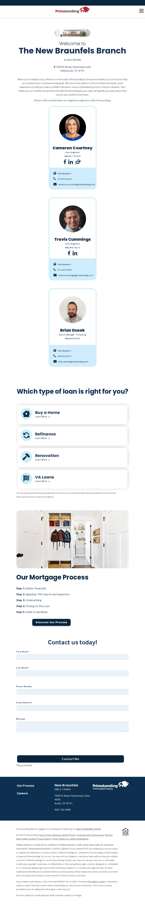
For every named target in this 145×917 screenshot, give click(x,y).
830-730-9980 (63, 809)
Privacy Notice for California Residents (70, 838)
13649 (41, 829)
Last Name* (22, 667)
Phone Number (24, 686)
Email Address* (24, 702)
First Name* (22, 651)
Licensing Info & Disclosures (90, 835)
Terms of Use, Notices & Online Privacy (57, 835)
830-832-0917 (62, 356)
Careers (22, 793)
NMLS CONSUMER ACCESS (88, 829)
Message (20, 718)
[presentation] (40, 742)
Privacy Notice (44, 838)
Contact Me (70, 759)
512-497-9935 (62, 270)
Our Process (25, 785)
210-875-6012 (62, 179)
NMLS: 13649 (98, 881)
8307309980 (74, 59)
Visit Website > (62, 173)
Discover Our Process (51, 622)
